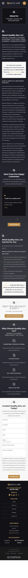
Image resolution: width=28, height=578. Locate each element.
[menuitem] (7, 553)
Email (4, 435)
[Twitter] (18, 495)
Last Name (5, 424)
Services (14, 509)
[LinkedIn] (14, 495)
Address (4, 440)
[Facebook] (16, 495)
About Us (14, 505)
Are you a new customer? (8, 445)
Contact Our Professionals (14, 316)
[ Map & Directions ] (14, 533)
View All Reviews (14, 224)
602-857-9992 (14, 489)
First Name (5, 419)
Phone (4, 430)
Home (14, 501)
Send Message (14, 476)
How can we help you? (8, 450)
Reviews (14, 512)
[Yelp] (12, 495)
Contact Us (14, 516)
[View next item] (16, 219)
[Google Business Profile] (9, 495)
